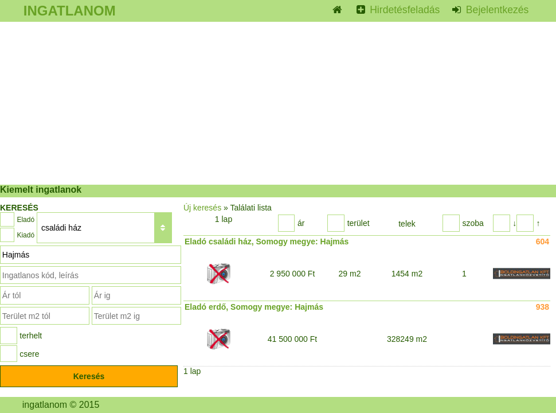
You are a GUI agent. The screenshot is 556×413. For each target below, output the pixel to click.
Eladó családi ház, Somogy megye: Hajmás (267, 241)
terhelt (30, 335)
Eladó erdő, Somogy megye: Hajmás (254, 306)
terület (358, 223)
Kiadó (25, 235)
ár (300, 223)
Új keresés (202, 207)
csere (29, 354)
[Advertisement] (278, 103)
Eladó (25, 220)
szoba (472, 223)
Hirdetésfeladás (403, 9)
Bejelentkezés (495, 9)
